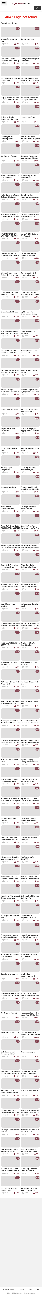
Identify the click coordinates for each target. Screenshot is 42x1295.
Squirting (21, 3)
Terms (22, 1289)
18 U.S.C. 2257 (34, 1289)
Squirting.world (18, 1293)
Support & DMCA (9, 1289)
